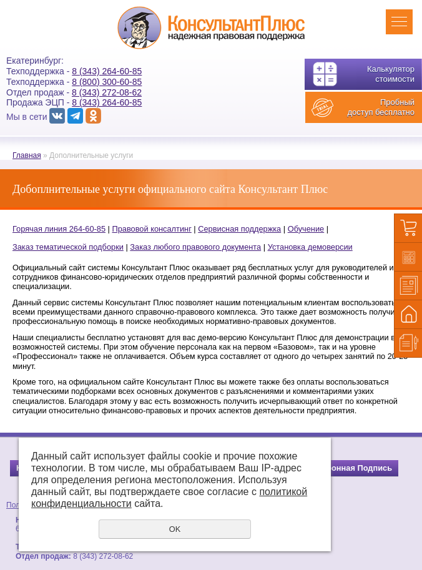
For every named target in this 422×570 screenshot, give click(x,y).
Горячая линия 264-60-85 (59, 228)
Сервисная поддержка (239, 228)
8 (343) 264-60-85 (107, 71)
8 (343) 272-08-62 (107, 92)
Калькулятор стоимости (391, 74)
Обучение (306, 228)
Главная (26, 155)
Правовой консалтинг (151, 228)
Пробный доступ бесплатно (381, 107)
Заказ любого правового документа (195, 247)
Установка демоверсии (310, 247)
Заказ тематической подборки (68, 247)
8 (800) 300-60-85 (107, 82)
